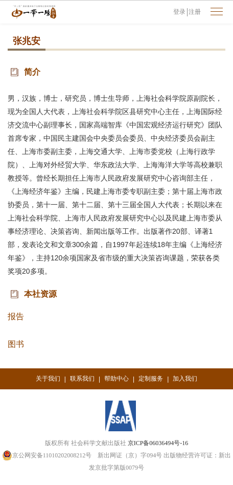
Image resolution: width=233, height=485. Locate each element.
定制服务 (150, 378)
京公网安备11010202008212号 (47, 455)
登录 (179, 11)
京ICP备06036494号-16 (158, 443)
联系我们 (82, 378)
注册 (195, 11)
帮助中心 (116, 378)
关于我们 (48, 378)
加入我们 (185, 378)
